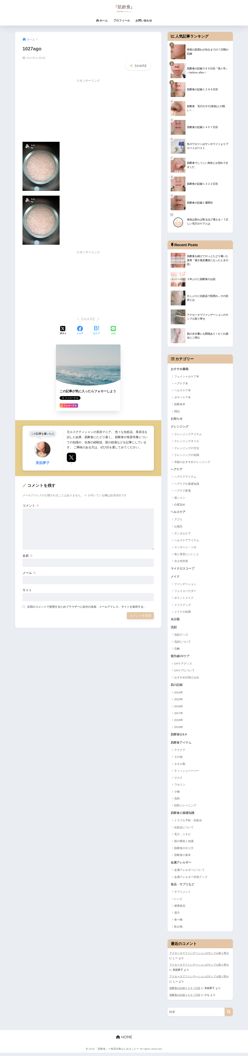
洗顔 (174, 629)
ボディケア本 (182, 397)
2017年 (178, 715)
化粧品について (184, 830)
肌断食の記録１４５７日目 (184, 991)
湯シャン (179, 498)
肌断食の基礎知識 (183, 816)
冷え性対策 (181, 562)
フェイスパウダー (185, 592)
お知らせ (177, 419)
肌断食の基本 (182, 858)
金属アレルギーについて (189, 873)
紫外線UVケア (181, 658)
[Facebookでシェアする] (80, 322)
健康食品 (179, 909)
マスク (178, 781)
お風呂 (178, 527)
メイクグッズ (182, 606)
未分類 (175, 621)
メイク (175, 578)
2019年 (178, 729)
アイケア (179, 753)
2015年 (178, 702)
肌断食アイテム (182, 745)
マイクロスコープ (183, 570)
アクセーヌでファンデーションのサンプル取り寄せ (199, 957)
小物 (177, 794)
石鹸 (177, 650)
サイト (27, 581)
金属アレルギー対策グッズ (190, 880)
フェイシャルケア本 (186, 376)
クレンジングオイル (186, 441)
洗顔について (182, 643)
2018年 (178, 722)
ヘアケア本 (181, 383)
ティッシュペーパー (186, 774)
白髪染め (179, 505)
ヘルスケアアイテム (186, 541)
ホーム (102, 20)
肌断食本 (179, 404)
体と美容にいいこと (186, 555)
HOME (124, 1040)
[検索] (229, 1015)
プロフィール (121, 20)
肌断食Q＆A (179, 737)
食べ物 (178, 923)
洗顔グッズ (181, 637)
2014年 (178, 695)
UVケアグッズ (183, 666)
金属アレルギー (182, 866)
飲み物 (178, 930)
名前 (28, 546)
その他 (178, 760)
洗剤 (177, 801)
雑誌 (177, 411)
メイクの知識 (182, 613)
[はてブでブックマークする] (96, 322)
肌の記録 (177, 687)
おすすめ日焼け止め (186, 680)
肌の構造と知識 (184, 844)
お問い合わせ (143, 20)
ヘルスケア (178, 513)
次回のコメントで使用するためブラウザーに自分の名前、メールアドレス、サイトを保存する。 (86, 597)
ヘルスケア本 (182, 390)
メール (29, 563)
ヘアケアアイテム (185, 477)
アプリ (178, 520)
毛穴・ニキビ (182, 837)
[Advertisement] (54, 102)
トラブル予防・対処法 (188, 823)
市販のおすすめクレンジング (192, 462)
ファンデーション (185, 585)
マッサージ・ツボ (185, 548)
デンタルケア (182, 534)
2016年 (178, 709)
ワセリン (179, 787)
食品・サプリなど (183, 888)
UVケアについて (184, 673)
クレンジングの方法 (186, 448)
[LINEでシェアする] (113, 321)
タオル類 (179, 767)
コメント (31, 496)
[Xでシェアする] (63, 322)
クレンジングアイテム (188, 434)
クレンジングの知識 (186, 455)
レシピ (178, 902)
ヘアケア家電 (182, 491)
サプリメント (182, 895)
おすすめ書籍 (180, 369)
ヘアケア (177, 470)
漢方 (177, 916)
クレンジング (180, 427)
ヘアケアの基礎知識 (186, 484)
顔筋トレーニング (185, 808)
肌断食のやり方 (184, 851)
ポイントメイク (184, 599)
